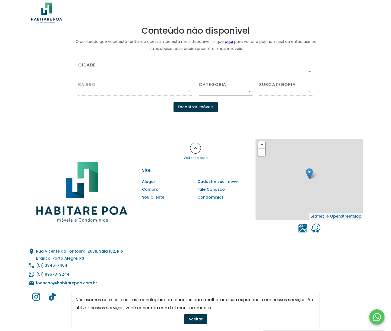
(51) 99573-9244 (53, 274)
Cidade (87, 65)
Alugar (161, 12)
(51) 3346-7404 (51, 265)
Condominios (220, 12)
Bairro (87, 84)
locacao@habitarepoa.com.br (66, 283)
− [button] (262, 152)
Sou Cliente (308, 12)
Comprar (187, 12)
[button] (226, 91)
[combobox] (195, 69)
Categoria (212, 84)
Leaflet (317, 216)
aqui (229, 41)
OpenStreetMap (345, 216)
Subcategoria (277, 84)
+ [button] (262, 144)
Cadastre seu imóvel (265, 12)
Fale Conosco (343, 12)
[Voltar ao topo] (195, 148)
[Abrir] (309, 71)
